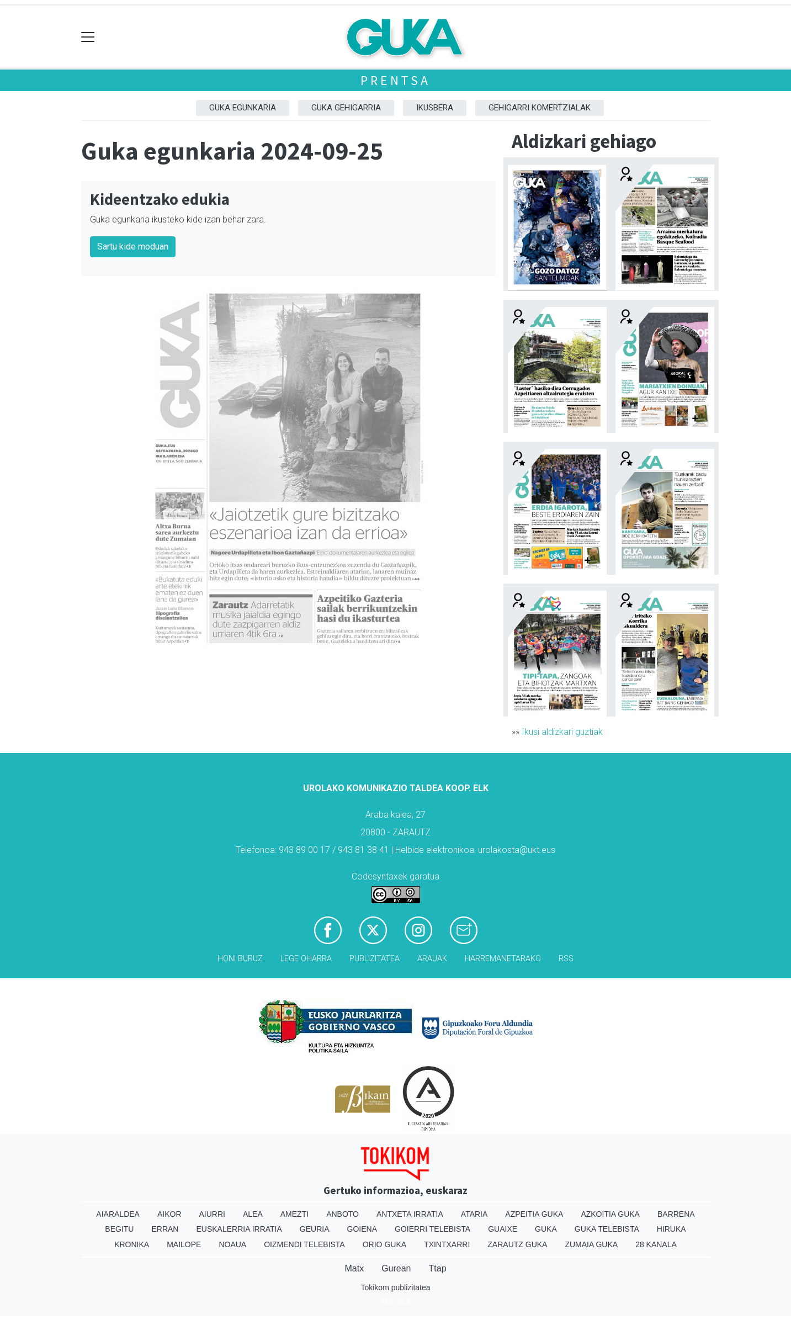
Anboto (342, 1214)
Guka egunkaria (242, 108)
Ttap (438, 1268)
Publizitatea (374, 958)
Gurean (396, 1268)
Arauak (432, 958)
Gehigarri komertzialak (540, 108)
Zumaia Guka (591, 1244)
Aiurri (212, 1214)
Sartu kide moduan (132, 246)
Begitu (119, 1229)
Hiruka (671, 1229)
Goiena (362, 1229)
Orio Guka (384, 1244)
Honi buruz (240, 958)
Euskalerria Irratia (239, 1229)
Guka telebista (607, 1229)
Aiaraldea (118, 1214)
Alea (253, 1214)
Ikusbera (434, 108)
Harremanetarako (503, 958)
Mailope (184, 1244)
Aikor (169, 1214)
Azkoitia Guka (610, 1214)
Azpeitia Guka (534, 1214)
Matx (354, 1268)
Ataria (474, 1214)
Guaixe (502, 1229)
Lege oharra (306, 958)
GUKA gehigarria (346, 108)
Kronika (131, 1244)
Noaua (232, 1244)
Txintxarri (447, 1244)
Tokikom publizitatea (395, 1287)
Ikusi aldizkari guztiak (562, 732)
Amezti (294, 1214)
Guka (546, 1229)
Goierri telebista (432, 1229)
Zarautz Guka (517, 1244)
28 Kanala (656, 1244)
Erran (164, 1229)
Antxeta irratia (409, 1214)
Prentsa (395, 80)
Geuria (315, 1229)
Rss (566, 958)
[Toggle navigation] (88, 37)
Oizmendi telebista (304, 1244)
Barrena (676, 1214)
